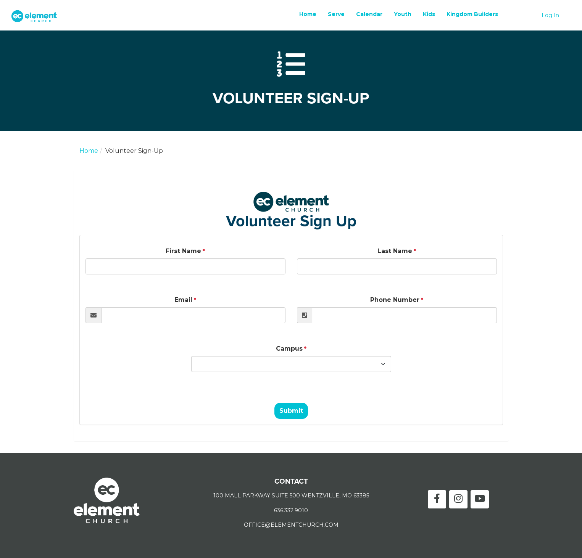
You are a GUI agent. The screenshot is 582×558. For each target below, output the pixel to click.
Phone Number (394, 299)
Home (307, 14)
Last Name (394, 251)
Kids (429, 14)
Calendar (369, 14)
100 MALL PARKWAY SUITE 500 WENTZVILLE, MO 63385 (291, 495)
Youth (402, 14)
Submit (291, 410)
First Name (183, 251)
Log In (550, 15)
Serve (336, 14)
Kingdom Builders (472, 14)
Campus (289, 348)
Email (183, 299)
